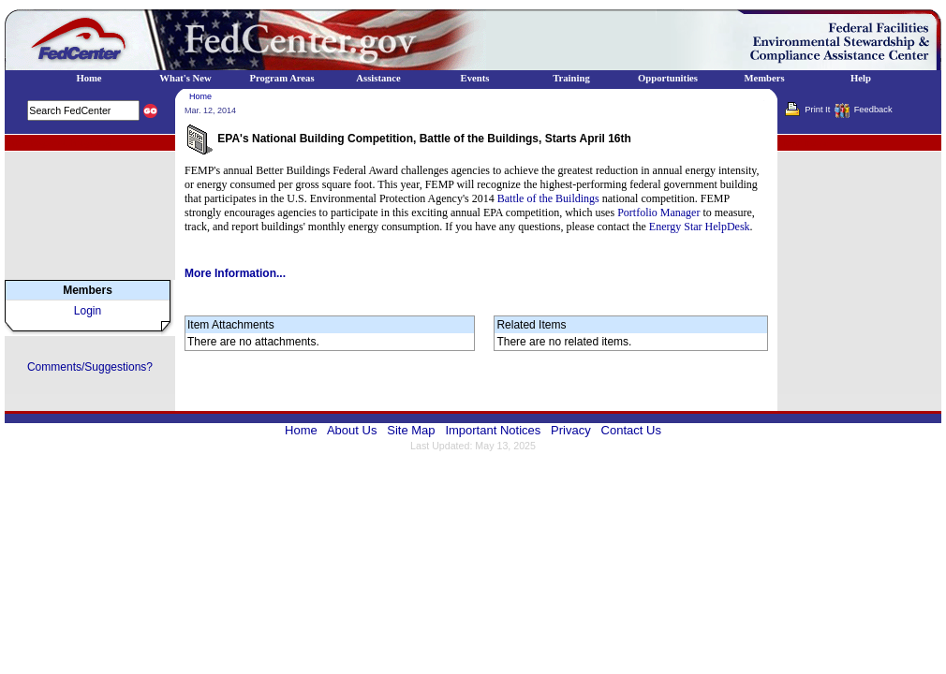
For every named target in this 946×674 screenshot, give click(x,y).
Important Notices (492, 430)
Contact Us (631, 430)
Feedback (873, 109)
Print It (817, 109)
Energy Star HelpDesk (699, 226)
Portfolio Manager (658, 212)
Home (200, 96)
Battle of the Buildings (548, 198)
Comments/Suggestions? (90, 367)
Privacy (571, 430)
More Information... (235, 273)
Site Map (411, 430)
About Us (352, 430)
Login (87, 310)
